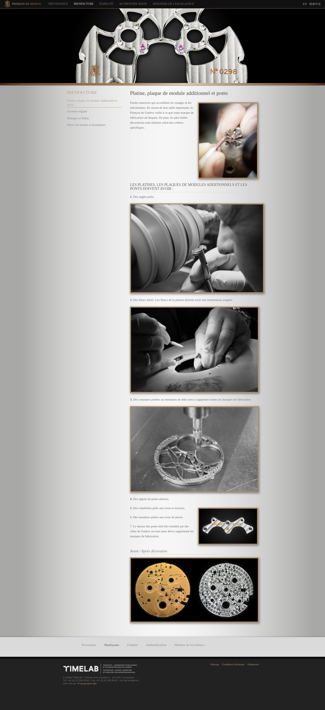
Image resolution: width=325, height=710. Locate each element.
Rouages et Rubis (78, 118)
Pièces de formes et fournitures (86, 125)
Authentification (133, 3)
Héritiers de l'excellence (173, 3)
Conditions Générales (233, 664)
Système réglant (77, 111)
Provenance (58, 3)
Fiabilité (106, 3)
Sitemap (214, 664)
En (305, 4)
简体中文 (315, 4)
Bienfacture (83, 3)
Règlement (253, 664)
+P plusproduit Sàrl (87, 683)
